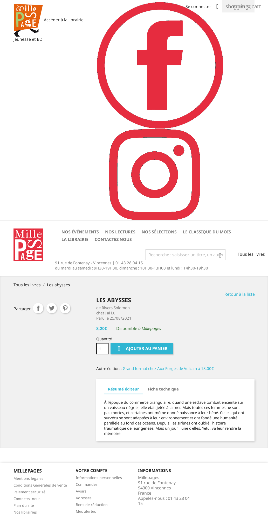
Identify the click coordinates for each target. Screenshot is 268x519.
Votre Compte (91, 470)
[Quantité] (102, 348)
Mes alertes (86, 511)
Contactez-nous (26, 498)
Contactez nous (113, 239)
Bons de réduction (92, 504)
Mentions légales (28, 478)
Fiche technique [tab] (163, 389)
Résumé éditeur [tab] (123, 389)
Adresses (84, 497)
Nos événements (80, 232)
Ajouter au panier (142, 348)
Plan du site (23, 505)
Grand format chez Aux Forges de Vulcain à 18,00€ (168, 368)
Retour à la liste (239, 294)
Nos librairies (25, 512)
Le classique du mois (207, 232)
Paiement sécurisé (29, 491)
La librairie (74, 239)
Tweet (51, 308)
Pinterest (65, 308)
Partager (38, 308)
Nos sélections (159, 232)
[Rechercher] (185, 254)
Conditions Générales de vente (40, 485)
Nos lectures (120, 232)
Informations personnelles (99, 477)
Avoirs (81, 491)
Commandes (87, 484)
